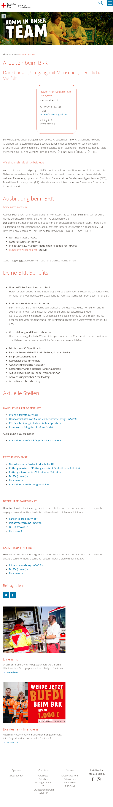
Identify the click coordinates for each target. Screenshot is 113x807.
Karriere (14, 54)
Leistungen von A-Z (43, 784)
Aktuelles (43, 779)
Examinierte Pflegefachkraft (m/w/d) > (31, 427)
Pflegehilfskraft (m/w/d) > (24, 415)
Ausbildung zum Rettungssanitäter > (30, 484)
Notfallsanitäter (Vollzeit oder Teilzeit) (31, 464)
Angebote (43, 775)
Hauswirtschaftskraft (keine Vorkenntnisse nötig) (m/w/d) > (43, 419)
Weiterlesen (13, 672)
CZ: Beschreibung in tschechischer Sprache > (35, 423)
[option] (56, 28)
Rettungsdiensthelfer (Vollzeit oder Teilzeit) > (35, 472)
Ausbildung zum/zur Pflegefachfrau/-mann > (35, 440)
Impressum (70, 782)
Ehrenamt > (16, 480)
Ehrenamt (10, 659)
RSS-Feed (70, 786)
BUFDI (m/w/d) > (18, 476)
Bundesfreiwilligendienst (23, 249)
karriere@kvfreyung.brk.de (53, 114)
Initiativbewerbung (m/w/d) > (26, 523)
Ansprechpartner (70, 775)
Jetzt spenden (16, 775)
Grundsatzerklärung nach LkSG (43, 791)
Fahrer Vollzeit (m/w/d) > (23, 518)
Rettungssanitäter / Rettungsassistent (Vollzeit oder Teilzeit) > (45, 468)
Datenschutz (70, 779)
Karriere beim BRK (27, 54)
